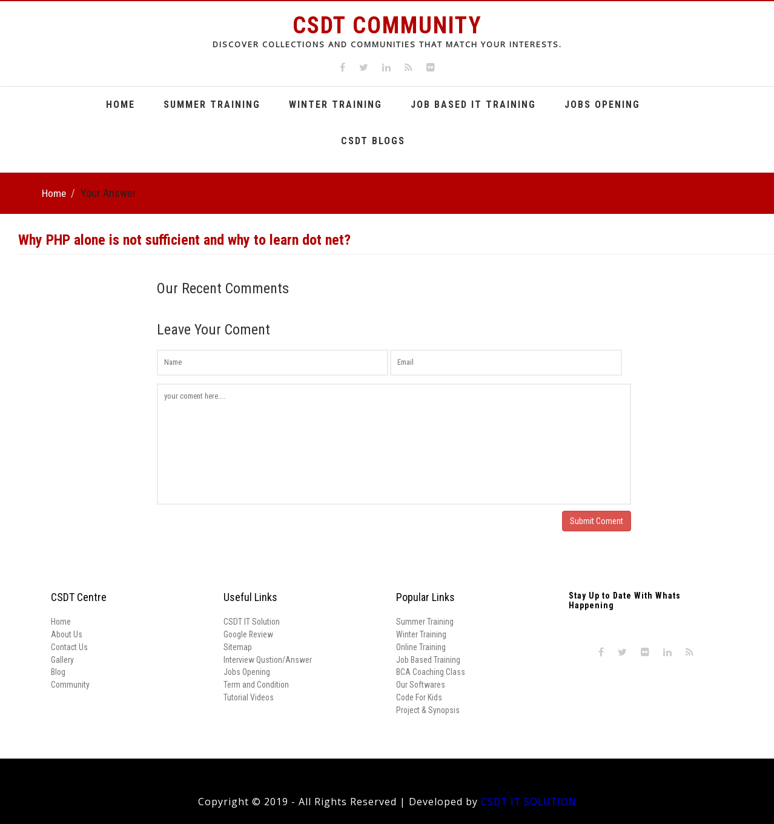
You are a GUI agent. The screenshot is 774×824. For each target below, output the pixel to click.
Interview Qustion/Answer (268, 660)
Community (70, 684)
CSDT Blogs (373, 142)
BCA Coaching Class (431, 672)
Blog (58, 672)
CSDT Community (387, 26)
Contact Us (70, 648)
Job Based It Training (473, 106)
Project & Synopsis (428, 709)
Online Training (421, 648)
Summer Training (212, 106)
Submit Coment (596, 523)
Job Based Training (428, 660)
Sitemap (237, 648)
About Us (67, 636)
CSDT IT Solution (252, 624)
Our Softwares (421, 684)
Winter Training (335, 106)
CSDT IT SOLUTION (528, 800)
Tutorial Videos (249, 697)
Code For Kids (419, 697)
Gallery (62, 660)
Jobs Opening (602, 106)
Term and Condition (256, 684)
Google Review (249, 636)
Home (120, 106)
